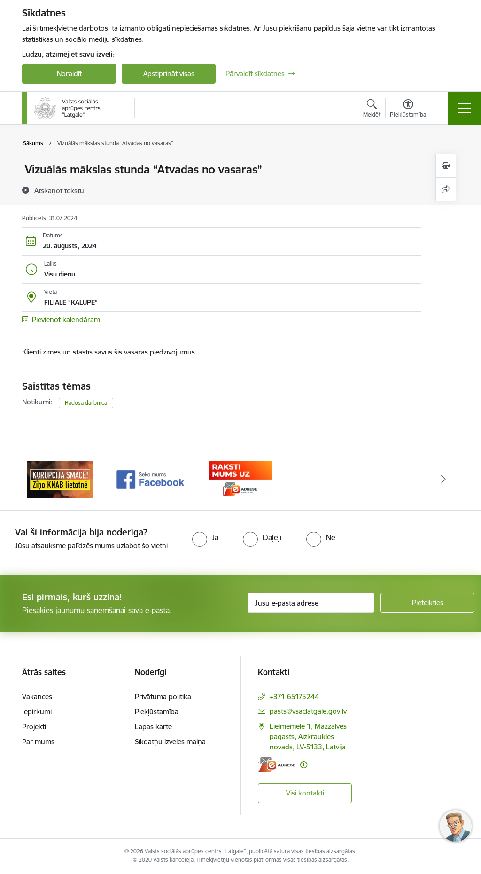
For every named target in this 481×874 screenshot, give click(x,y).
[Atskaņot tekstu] (59, 190)
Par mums (38, 741)
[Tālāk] (443, 479)
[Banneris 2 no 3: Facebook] (150, 478)
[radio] (205, 537)
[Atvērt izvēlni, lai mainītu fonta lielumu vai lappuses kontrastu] (408, 109)
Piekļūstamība (156, 711)
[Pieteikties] (427, 603)
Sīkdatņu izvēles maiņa (170, 741)
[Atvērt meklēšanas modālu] (371, 109)
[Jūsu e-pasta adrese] (311, 603)
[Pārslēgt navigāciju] (464, 108)
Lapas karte (153, 726)
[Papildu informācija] (303, 764)
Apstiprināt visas (168, 73)
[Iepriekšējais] (37, 479)
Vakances (37, 696)
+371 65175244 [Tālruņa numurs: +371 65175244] (294, 696)
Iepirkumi (37, 711)
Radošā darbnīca (86, 402)
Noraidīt (69, 73)
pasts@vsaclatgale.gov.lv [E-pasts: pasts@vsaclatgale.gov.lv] (308, 711)
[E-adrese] (276, 764)
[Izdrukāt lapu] (446, 165)
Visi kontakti (305, 792)
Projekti (34, 726)
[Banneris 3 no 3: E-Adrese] (240, 478)
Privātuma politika (163, 696)
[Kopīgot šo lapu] (446, 189)
